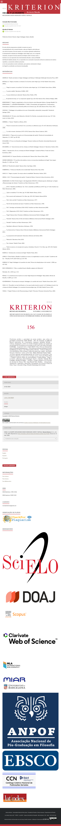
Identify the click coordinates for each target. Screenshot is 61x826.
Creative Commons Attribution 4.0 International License (37, 422)
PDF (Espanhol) (10, 377)
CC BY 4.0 (46, 819)
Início (4, 8)
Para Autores (5, 478)
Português (5, 458)
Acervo (9, 8)
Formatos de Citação (11, 438)
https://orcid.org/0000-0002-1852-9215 (13, 31)
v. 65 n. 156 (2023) (17, 8)
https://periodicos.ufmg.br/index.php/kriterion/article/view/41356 (33, 433)
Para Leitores (5, 476)
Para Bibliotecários (6, 481)
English (4, 453)
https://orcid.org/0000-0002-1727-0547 (13, 26)
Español (4, 455)
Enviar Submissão (9, 465)
